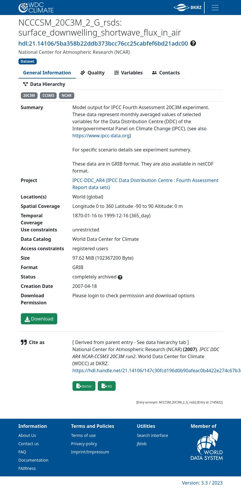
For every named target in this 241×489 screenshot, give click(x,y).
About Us (27, 435)
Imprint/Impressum (90, 452)
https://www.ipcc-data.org (101, 135)
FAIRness (27, 468)
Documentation (33, 460)
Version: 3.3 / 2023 (202, 483)
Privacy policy (84, 443)
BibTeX (84, 385)
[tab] (47, 73)
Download (39, 319)
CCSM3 (48, 95)
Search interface (152, 435)
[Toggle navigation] (215, 8)
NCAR (67, 95)
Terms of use (83, 435)
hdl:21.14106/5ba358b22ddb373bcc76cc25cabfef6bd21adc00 (103, 43)
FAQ (22, 452)
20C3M (29, 95)
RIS (107, 385)
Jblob (141, 443)
